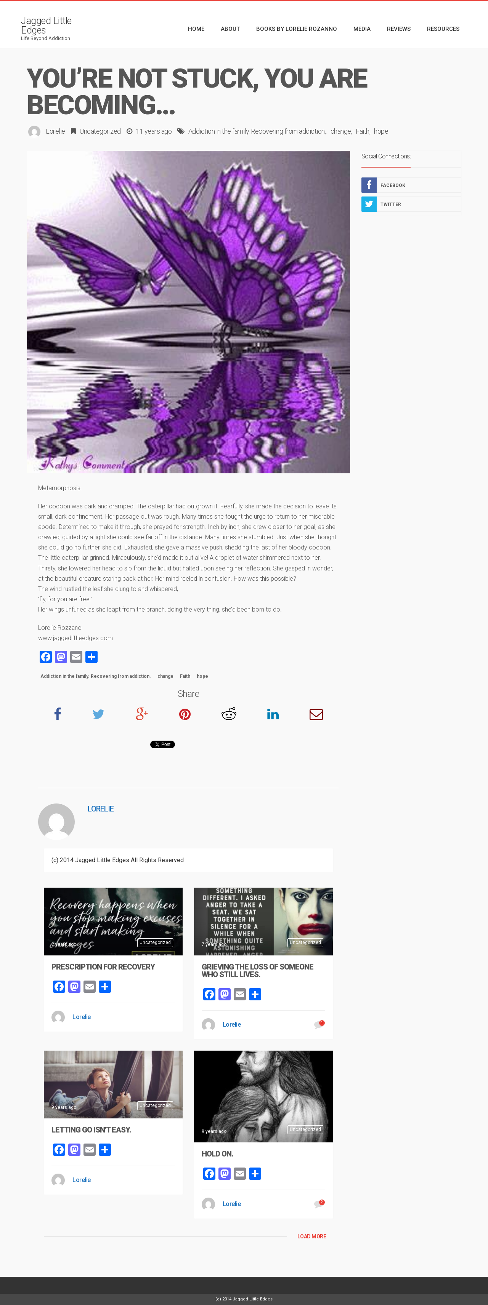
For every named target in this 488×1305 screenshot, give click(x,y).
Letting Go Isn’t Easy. (91, 1129)
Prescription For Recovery (103, 966)
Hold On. (217, 1153)
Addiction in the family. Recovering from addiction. (257, 131)
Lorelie (55, 131)
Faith (362, 131)
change (341, 131)
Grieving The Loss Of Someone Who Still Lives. (257, 970)
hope (381, 131)
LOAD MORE (311, 1236)
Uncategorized (100, 131)
